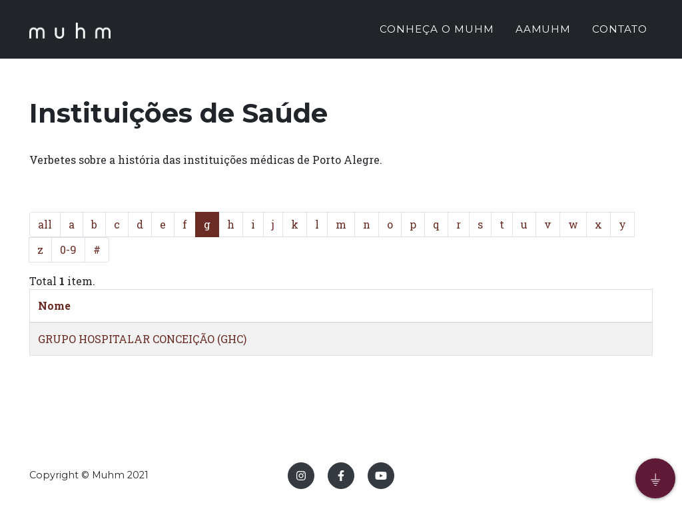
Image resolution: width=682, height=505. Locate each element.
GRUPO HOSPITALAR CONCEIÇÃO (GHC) (142, 339)
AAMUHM (543, 31)
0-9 (68, 249)
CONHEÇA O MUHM (437, 31)
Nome (54, 305)
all (45, 224)
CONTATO (619, 31)
